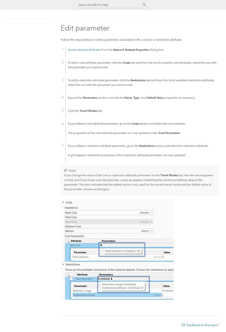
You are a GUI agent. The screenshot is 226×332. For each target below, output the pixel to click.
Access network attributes (84, 49)
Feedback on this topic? (202, 325)
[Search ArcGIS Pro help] (109, 5)
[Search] (144, 5)
